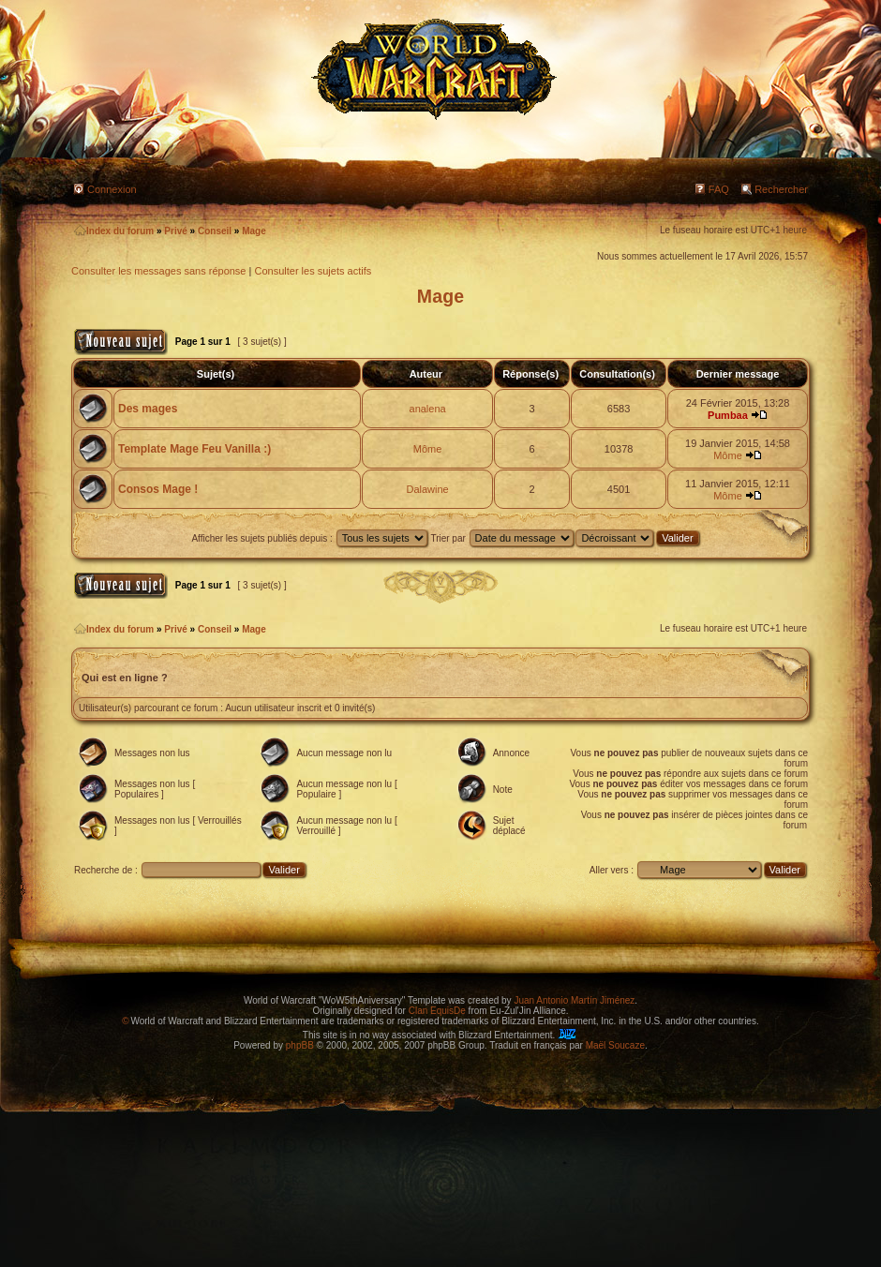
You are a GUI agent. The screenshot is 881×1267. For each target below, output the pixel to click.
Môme (427, 449)
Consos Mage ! (158, 489)
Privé (175, 231)
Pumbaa (728, 415)
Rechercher (781, 189)
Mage (254, 231)
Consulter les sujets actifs (312, 270)
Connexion (112, 189)
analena (428, 408)
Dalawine (427, 489)
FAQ (719, 189)
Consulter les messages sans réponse (158, 270)
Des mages (147, 408)
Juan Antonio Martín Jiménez (574, 1000)
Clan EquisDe (437, 1011)
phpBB (300, 1045)
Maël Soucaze (615, 1045)
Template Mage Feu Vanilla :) (194, 448)
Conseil (214, 231)
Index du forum (114, 231)
